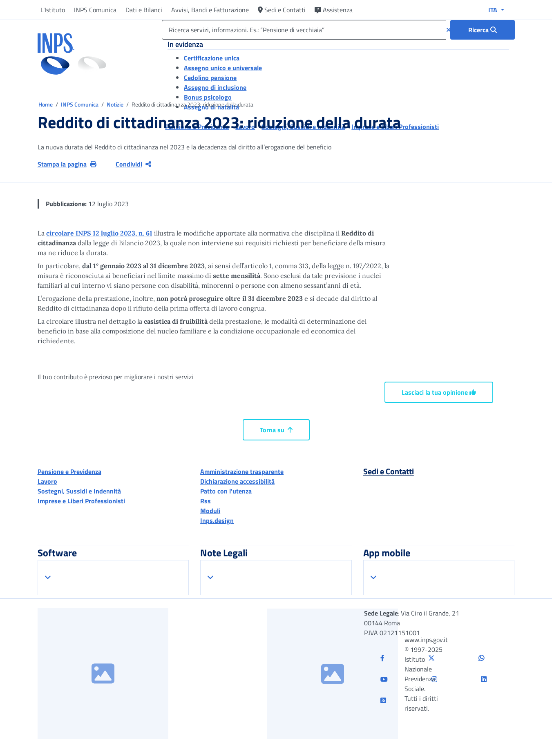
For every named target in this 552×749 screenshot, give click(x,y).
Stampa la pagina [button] (67, 164)
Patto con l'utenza (226, 491)
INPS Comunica (95, 10)
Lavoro (47, 481)
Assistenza (334, 10)
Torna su (276, 430)
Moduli (210, 511)
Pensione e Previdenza (69, 471)
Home (46, 104)
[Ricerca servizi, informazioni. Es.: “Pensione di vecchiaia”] (304, 30)
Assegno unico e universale (223, 68)
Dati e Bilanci (143, 10)
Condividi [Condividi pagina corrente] (133, 164)
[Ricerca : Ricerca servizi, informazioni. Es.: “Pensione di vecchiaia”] (482, 30)
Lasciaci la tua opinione (439, 392)
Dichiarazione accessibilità (237, 481)
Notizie (115, 104)
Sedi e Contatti (282, 10)
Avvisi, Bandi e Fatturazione (210, 10)
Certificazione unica (211, 58)
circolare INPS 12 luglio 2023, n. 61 (99, 233)
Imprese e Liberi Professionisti (81, 501)
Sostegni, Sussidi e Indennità (79, 491)
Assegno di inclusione (215, 87)
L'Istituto (52, 10)
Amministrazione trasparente (242, 471)
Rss (205, 501)
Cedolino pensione (210, 77)
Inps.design (217, 520)
